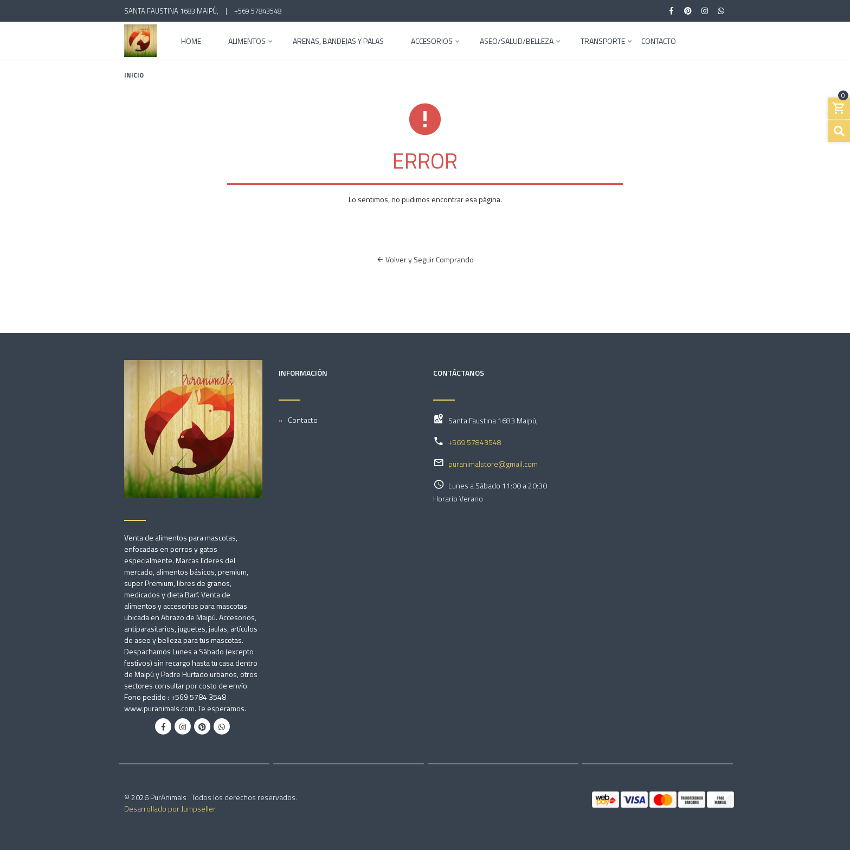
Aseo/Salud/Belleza (516, 42)
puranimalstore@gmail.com (493, 463)
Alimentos (247, 42)
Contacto (658, 42)
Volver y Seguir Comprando (425, 259)
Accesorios (432, 42)
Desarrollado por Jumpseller (169, 808)
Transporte (603, 42)
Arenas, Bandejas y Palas (338, 42)
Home (191, 42)
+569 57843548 (257, 10)
